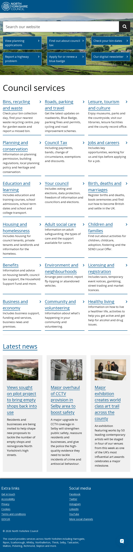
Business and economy (15, 305)
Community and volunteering (60, 305)
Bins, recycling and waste (16, 105)
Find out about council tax (64, 43)
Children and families (100, 227)
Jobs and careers (103, 142)
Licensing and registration (101, 268)
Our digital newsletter (108, 57)
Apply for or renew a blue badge (63, 59)
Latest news (20, 346)
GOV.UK (5, 519)
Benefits (11, 265)
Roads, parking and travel (59, 105)
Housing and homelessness (16, 227)
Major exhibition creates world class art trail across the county (108, 402)
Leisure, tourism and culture (103, 105)
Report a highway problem (17, 59)
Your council (57, 183)
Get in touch (8, 494)
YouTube (74, 514)
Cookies (5, 509)
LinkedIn (74, 509)
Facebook (74, 494)
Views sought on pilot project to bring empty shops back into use (22, 399)
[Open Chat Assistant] (121, 540)
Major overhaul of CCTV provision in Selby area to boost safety (65, 399)
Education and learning (16, 186)
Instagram (75, 504)
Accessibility (8, 499)
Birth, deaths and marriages (104, 186)
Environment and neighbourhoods (61, 268)
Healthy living (101, 301)
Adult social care (60, 224)
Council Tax (56, 142)
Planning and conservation (15, 146)
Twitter (73, 499)
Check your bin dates (108, 41)
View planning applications (14, 43)
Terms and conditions (13, 514)
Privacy (5, 504)
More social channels (81, 519)
